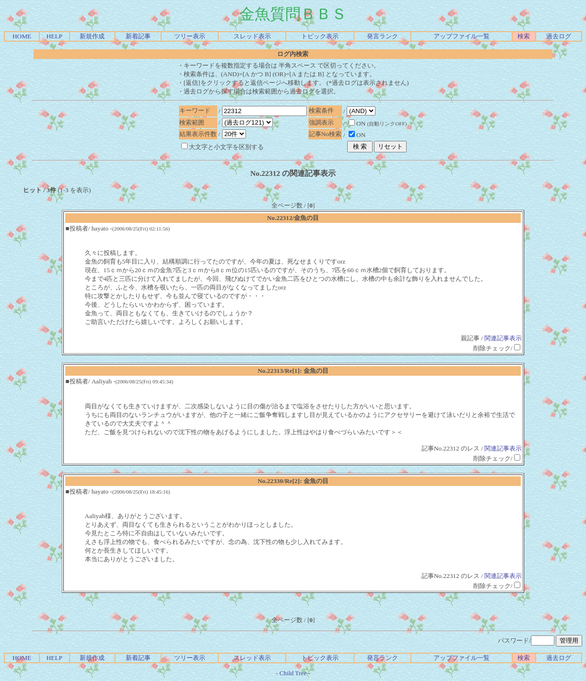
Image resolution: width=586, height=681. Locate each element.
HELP (54, 36)
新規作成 (92, 36)
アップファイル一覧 (462, 36)
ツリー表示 (189, 36)
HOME (21, 36)
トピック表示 (320, 36)
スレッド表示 (252, 36)
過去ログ (558, 36)
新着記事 (138, 36)
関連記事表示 (503, 338)
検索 (523, 36)
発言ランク (382, 36)
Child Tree (293, 673)
